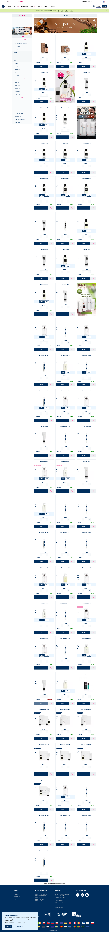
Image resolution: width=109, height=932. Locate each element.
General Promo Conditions (50, 883)
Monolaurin (17, 100)
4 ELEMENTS (17, 69)
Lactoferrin (17, 104)
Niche (16, 72)
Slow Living (17, 94)
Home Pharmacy (18, 110)
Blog (15, 899)
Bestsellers (17, 25)
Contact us (4, 1)
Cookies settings (19, 926)
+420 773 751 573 (85, 1)
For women (17, 46)
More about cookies (9, 922)
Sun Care (17, 107)
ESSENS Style (18, 116)
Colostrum (17, 85)
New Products (18, 22)
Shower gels (16, 57)
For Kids (16, 66)
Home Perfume (19, 97)
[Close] (106, 11)
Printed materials (19, 122)
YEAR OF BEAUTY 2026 (20, 40)
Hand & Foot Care (19, 113)
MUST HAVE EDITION (20, 79)
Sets (15, 60)
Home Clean (17, 91)
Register (104, 6)
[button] (95, 25)
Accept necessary (21, 922)
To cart (41, 66)
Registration (16, 894)
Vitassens (17, 75)
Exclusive (17, 18)
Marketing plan (17, 896)
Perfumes (15, 52)
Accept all (8, 926)
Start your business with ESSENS (15, 1)
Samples (15, 55)
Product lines (24, 6)
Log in (98, 6)
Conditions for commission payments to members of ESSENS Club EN (41, 896)
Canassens (17, 88)
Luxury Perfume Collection (22, 43)
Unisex (16, 63)
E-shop (9, 6)
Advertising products (20, 119)
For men (16, 49)
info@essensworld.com (96, 1)
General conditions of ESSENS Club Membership (40, 900)
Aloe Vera (17, 82)
